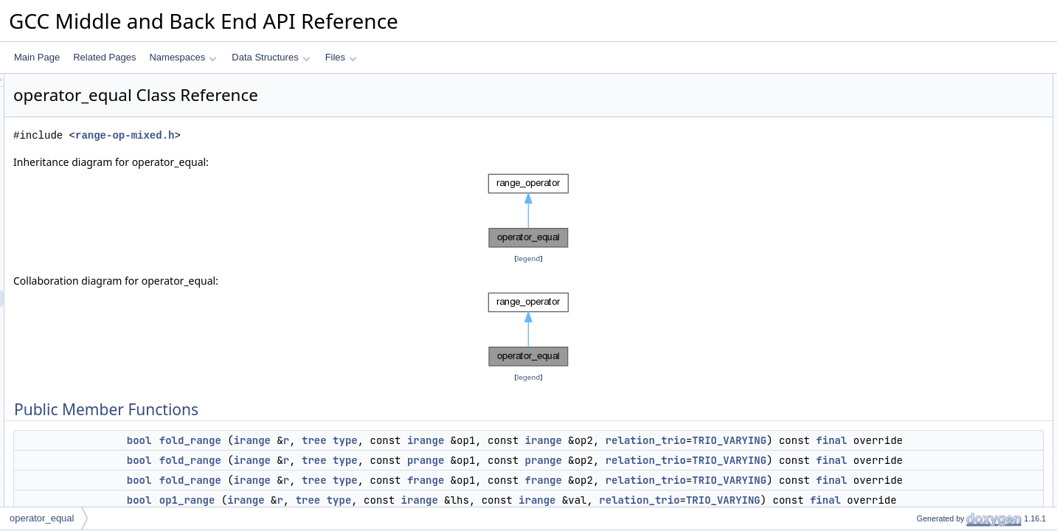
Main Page (37, 57)
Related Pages (104, 57)
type (529, 440)
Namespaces (182, 57)
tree (498, 440)
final (569, 456)
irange (436, 440)
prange (610, 476)
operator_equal (42, 518)
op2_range (925, 195)
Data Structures (271, 57)
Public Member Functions (942, 82)
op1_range (925, 147)
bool (323, 440)
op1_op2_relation (938, 244)
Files (341, 57)
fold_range (375, 440)
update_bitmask (935, 293)
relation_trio (384, 456)
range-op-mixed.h (309, 135)
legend (531, 258)
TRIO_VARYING (467, 456)
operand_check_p (939, 309)
